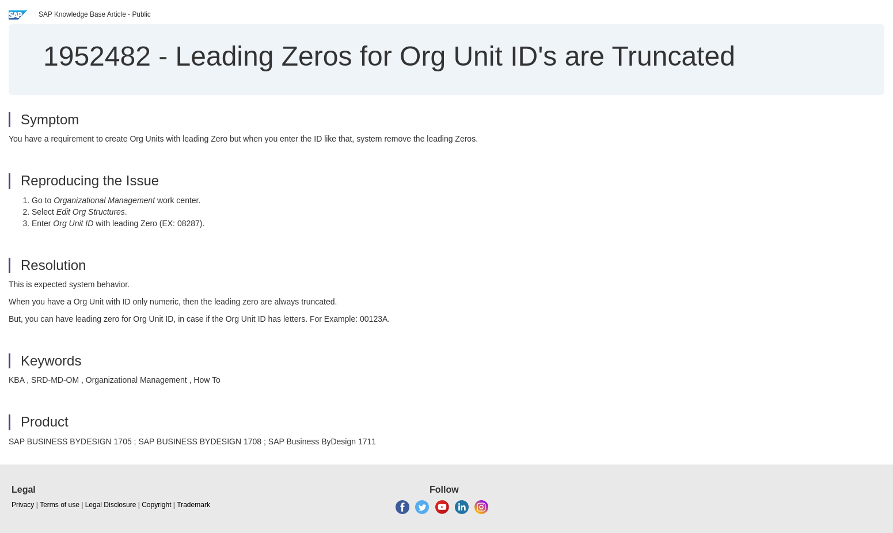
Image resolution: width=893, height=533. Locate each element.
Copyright (156, 505)
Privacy (23, 505)
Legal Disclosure (110, 505)
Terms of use (59, 505)
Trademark (193, 505)
